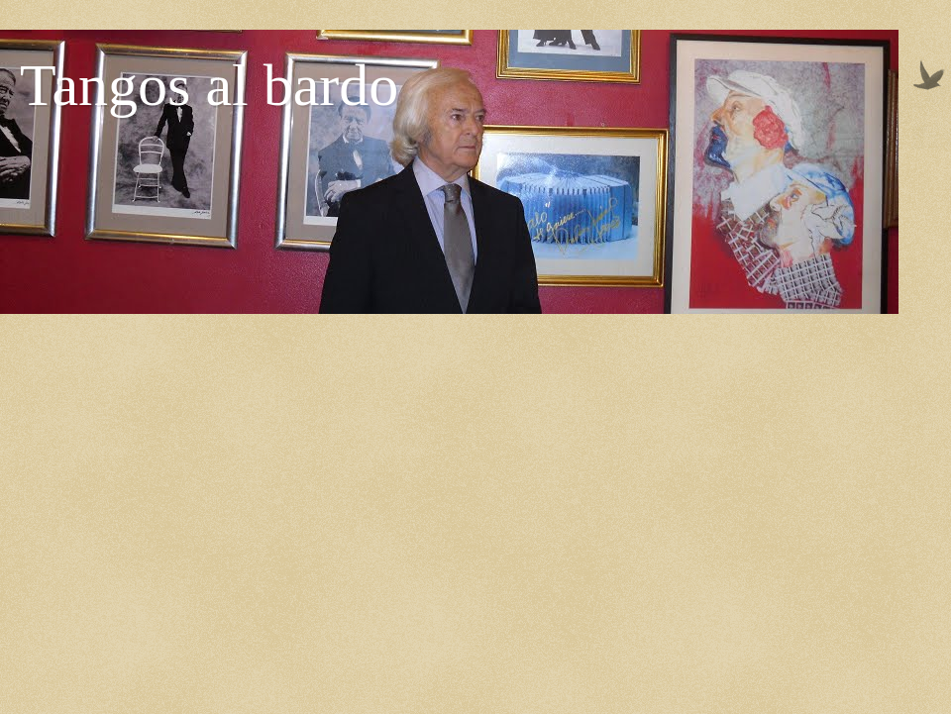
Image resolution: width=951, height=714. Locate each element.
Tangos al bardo (209, 85)
